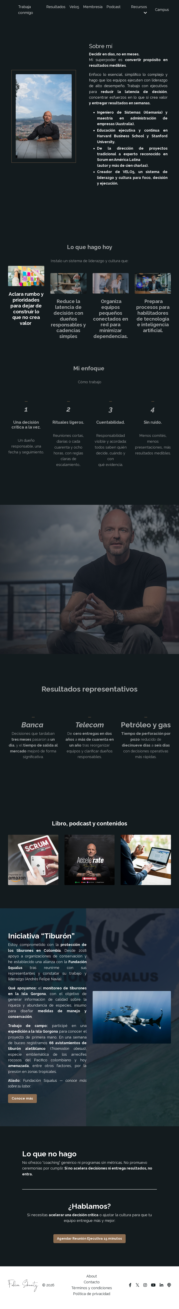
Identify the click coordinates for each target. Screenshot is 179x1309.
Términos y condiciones (91, 1293)
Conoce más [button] (22, 1103)
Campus (162, 9)
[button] (89, 1242)
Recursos (139, 10)
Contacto (92, 1287)
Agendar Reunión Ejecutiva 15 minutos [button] (89, 1244)
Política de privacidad (91, 1299)
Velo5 (74, 7)
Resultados (55, 7)
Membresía (92, 7)
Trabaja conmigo (25, 10)
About (91, 1281)
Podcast (114, 7)
